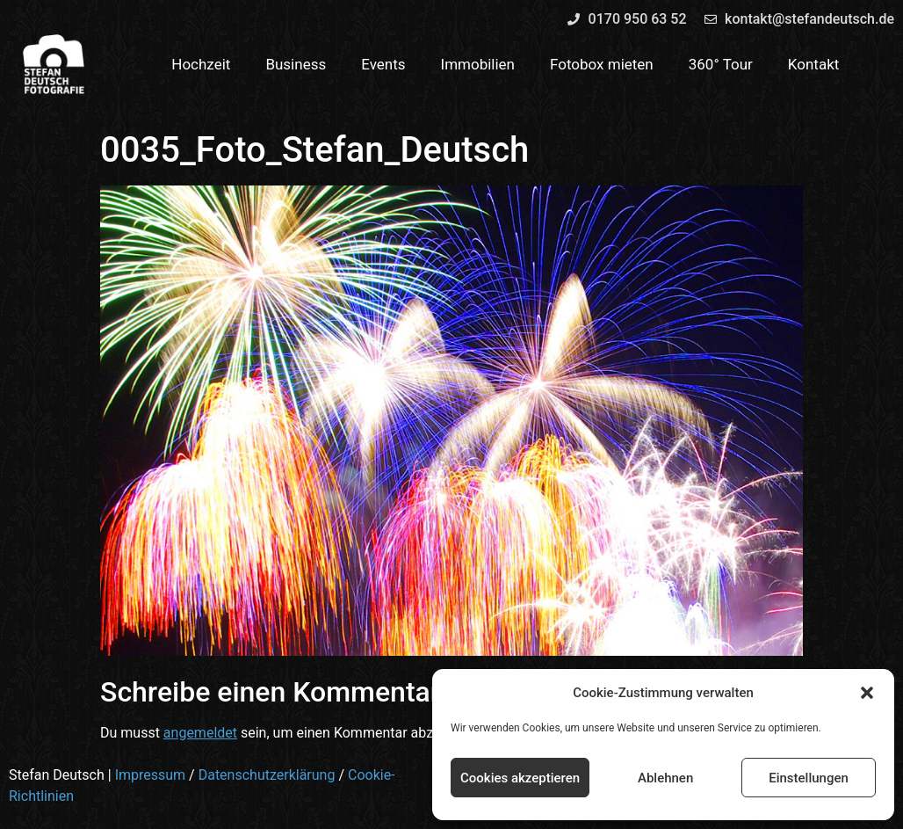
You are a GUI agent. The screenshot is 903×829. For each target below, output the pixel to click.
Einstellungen (809, 778)
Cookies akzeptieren (520, 778)
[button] (867, 693)
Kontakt (814, 64)
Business (295, 64)
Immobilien (478, 64)
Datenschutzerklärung (267, 775)
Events (383, 64)
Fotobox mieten (602, 64)
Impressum (150, 775)
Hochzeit (200, 64)
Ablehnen (665, 778)
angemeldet (200, 732)
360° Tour (721, 64)
